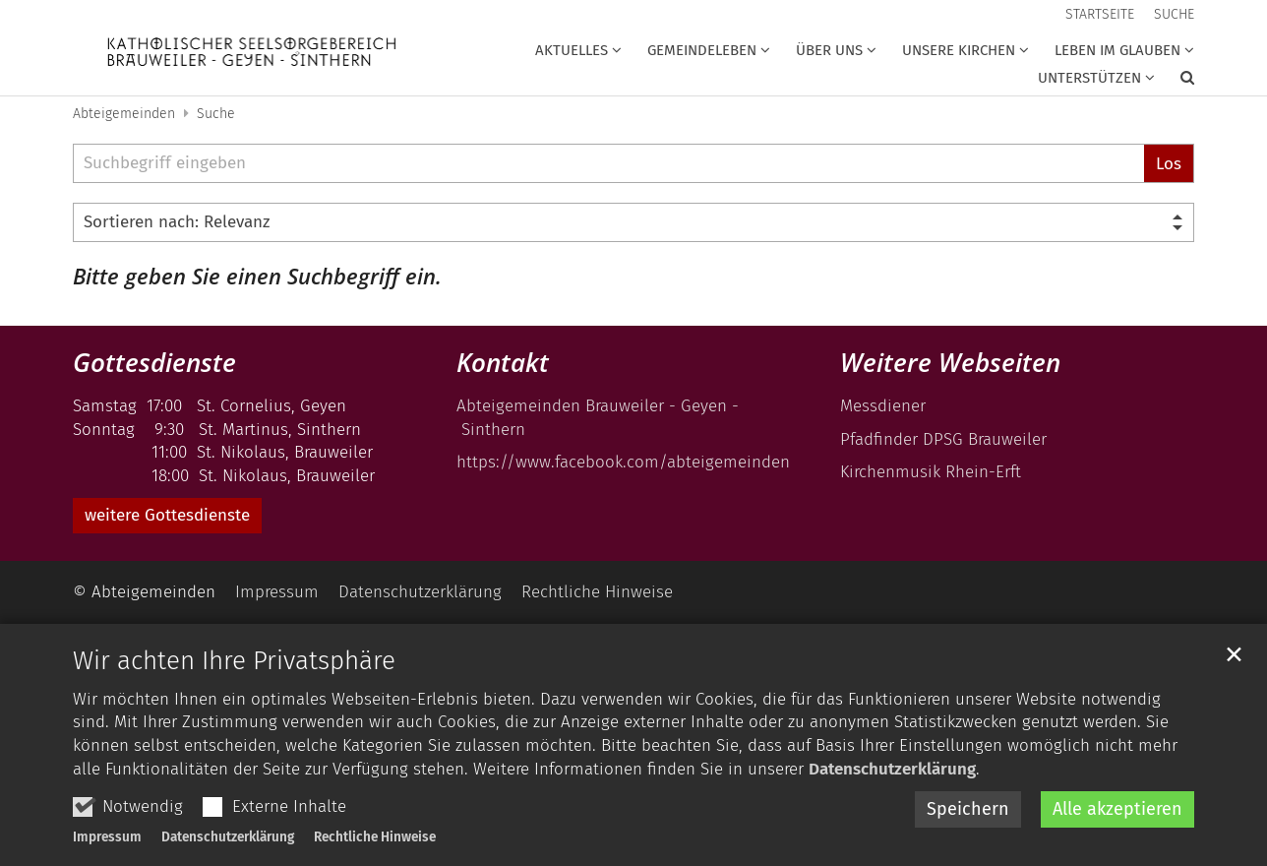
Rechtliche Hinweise (375, 837)
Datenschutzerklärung (892, 769)
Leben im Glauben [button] (1117, 50)
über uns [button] (829, 50)
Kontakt (502, 362)
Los (1168, 164)
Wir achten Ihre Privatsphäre (234, 661)
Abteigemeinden (124, 113)
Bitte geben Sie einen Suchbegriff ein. (257, 276)
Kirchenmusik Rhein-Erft (930, 472)
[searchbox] (608, 163)
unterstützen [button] (1089, 78)
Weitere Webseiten (950, 362)
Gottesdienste (154, 362)
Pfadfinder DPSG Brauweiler (943, 439)
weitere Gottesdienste (167, 515)
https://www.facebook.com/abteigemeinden (625, 462)
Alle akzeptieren (1117, 809)
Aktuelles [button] (571, 50)
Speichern (968, 809)
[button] (1174, 81)
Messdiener (883, 406)
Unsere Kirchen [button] (958, 50)
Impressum (107, 837)
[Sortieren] (633, 222)
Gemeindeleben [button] (701, 50)
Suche (216, 113)
